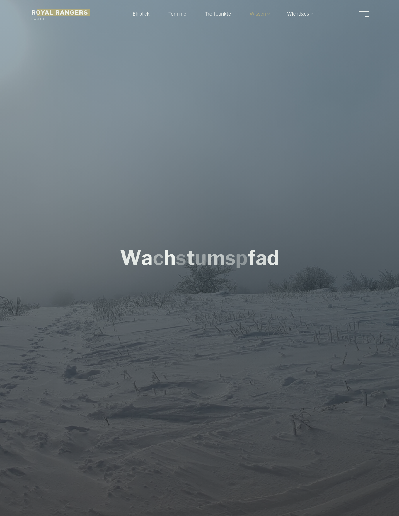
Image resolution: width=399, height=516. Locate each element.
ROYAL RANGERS (59, 12)
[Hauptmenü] (364, 14)
